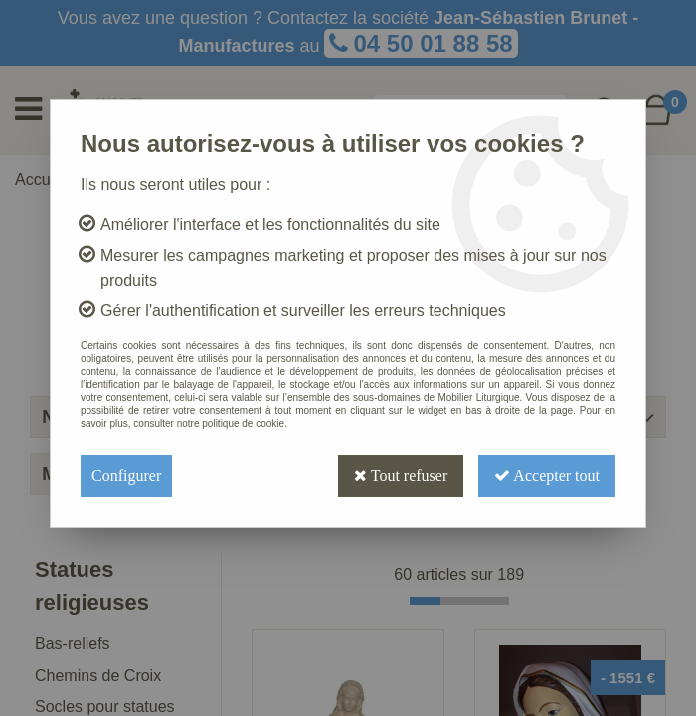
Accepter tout (547, 475)
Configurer (126, 475)
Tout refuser (400, 475)
